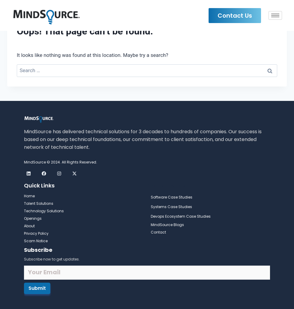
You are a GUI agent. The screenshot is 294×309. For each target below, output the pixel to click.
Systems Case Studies (171, 206)
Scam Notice (36, 240)
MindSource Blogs (167, 224)
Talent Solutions (38, 203)
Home (29, 196)
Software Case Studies (171, 197)
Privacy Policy (36, 233)
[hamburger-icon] (275, 15)
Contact (158, 232)
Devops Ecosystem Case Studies (181, 216)
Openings (33, 218)
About (29, 225)
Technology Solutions (44, 210)
